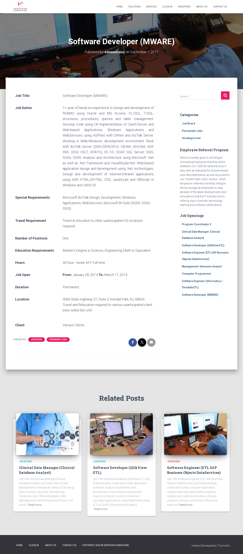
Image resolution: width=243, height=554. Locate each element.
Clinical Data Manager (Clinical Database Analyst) (47, 470)
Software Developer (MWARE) (200, 294)
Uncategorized (191, 138)
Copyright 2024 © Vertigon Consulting (105, 545)
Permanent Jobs (58, 339)
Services (151, 6)
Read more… (35, 504)
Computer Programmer (196, 273)
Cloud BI (167, 6)
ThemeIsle (223, 545)
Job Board (36, 339)
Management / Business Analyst (202, 266)
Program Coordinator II (196, 224)
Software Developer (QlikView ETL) (203, 245)
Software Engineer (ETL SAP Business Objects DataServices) (194, 470)
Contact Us (220, 6)
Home (119, 6)
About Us (201, 6)
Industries (184, 6)
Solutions (134, 6)
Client (19, 325)
